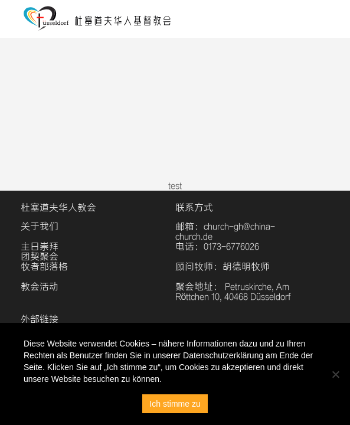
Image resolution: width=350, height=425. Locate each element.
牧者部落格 (44, 266)
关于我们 (39, 226)
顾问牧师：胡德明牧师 (222, 266)
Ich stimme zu (174, 403)
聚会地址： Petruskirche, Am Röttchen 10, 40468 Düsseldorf (233, 292)
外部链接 (39, 319)
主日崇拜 (39, 246)
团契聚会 (39, 256)
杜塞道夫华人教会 (58, 207)
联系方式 (194, 207)
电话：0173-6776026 (217, 246)
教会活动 (39, 287)
